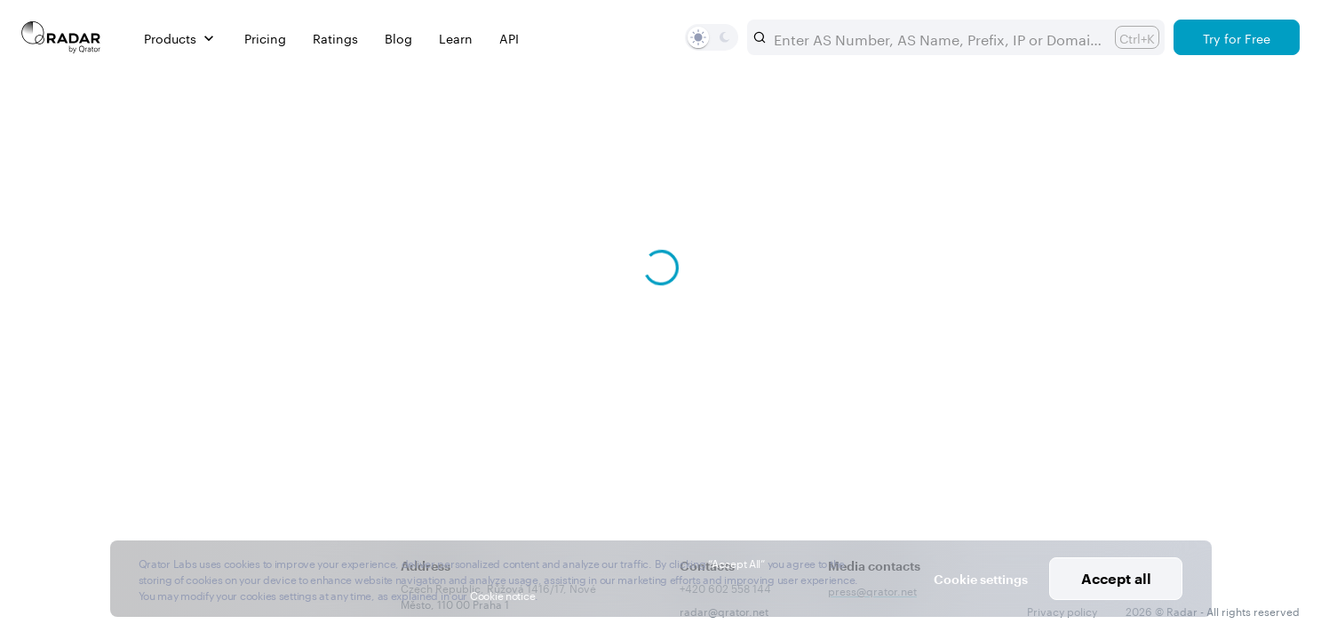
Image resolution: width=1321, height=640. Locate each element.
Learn (456, 37)
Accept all (1116, 578)
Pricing (265, 37)
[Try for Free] (1237, 37)
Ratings (335, 37)
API (509, 37)
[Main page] (61, 37)
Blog (398, 37)
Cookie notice (502, 594)
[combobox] (937, 37)
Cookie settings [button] (981, 579)
